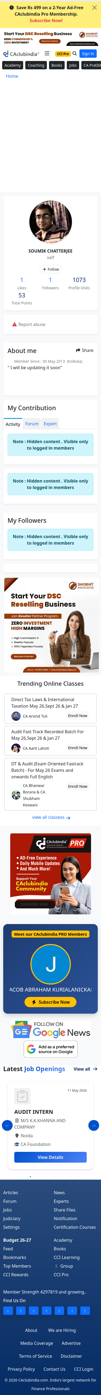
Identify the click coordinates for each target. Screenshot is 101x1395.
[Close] (94, 7)
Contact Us (54, 1369)
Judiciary (11, 1218)
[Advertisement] (50, 138)
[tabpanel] (50, 1125)
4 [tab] (46, 1176)
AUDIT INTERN (33, 1111)
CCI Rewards (16, 1275)
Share (84, 350)
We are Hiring (62, 1330)
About (31, 1330)
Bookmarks (14, 1257)
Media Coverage (36, 1343)
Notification (66, 1218)
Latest (34, 1068)
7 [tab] (71, 1176)
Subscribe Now (50, 1002)
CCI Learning (67, 1257)
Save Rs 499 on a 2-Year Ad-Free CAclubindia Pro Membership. (46, 14)
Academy (13, 65)
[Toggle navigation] (47, 53)
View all (86, 1069)
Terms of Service (35, 1356)
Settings (11, 1227)
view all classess (51, 817)
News (59, 1193)
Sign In (88, 53)
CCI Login (83, 1369)
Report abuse (29, 324)
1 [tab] (22, 1176)
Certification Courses (75, 1227)
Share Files (64, 1210)
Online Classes (50, 683)
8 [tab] (79, 1176)
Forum (9, 1201)
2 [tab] (30, 1176)
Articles (10, 1193)
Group (63, 1266)
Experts (61, 1201)
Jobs (73, 65)
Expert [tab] (50, 424)
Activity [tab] (13, 424)
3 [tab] (38, 1176)
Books (56, 65)
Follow (50, 269)
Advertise (71, 1343)
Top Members (17, 1266)
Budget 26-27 (17, 1240)
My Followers (27, 520)
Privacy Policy (21, 1369)
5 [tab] (54, 1176)
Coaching (36, 65)
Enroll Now (77, 715)
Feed (8, 1249)
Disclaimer (71, 1356)
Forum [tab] (32, 424)
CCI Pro (61, 1275)
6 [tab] (62, 1176)
